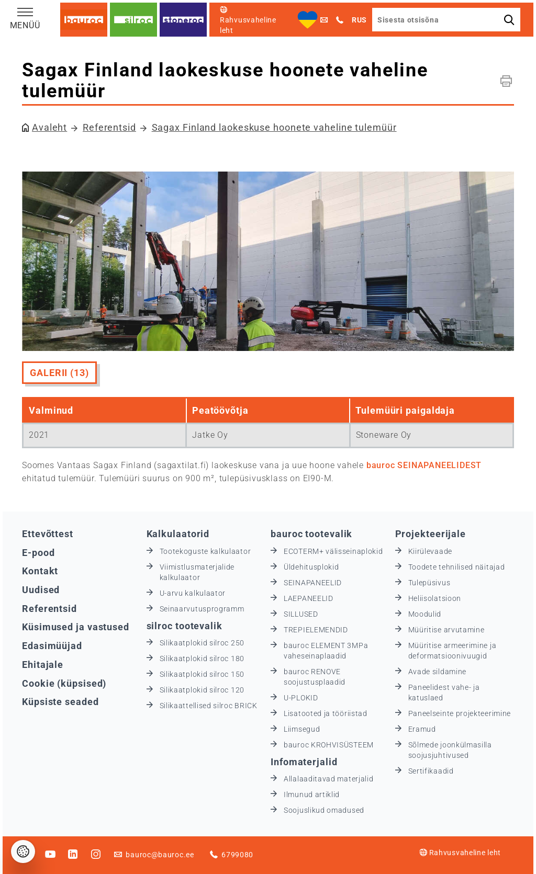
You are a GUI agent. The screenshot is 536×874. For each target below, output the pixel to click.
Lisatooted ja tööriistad (325, 713)
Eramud (422, 729)
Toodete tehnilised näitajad (456, 567)
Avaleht (49, 127)
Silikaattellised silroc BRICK (209, 705)
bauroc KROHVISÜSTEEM (329, 745)
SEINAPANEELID (313, 582)
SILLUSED (301, 614)
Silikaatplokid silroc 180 (202, 658)
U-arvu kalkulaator (193, 593)
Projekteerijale (430, 533)
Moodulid (425, 614)
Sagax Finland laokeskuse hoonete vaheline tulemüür (274, 127)
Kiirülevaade (430, 551)
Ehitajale (42, 664)
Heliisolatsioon (435, 598)
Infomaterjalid (304, 761)
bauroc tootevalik (311, 533)
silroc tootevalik (184, 625)
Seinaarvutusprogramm (202, 609)
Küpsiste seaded (60, 701)
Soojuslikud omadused (324, 810)
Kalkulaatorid (178, 533)
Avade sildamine (437, 671)
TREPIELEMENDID (316, 630)
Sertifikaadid (431, 771)
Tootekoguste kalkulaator (205, 551)
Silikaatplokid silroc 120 (202, 690)
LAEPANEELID (308, 598)
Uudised (41, 589)
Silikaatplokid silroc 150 (202, 674)
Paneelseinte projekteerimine (459, 713)
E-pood (38, 552)
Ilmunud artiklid (312, 794)
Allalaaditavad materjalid (329, 779)
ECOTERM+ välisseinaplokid (333, 551)
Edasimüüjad (52, 645)
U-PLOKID (301, 698)
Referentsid (109, 127)
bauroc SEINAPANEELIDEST (424, 465)
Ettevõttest (47, 533)
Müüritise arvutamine (446, 630)
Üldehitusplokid (311, 567)
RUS (359, 20)
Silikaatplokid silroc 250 (202, 643)
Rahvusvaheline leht (460, 852)
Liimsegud (302, 729)
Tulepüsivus (429, 582)
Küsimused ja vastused (75, 626)
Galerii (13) (59, 372)
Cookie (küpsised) (64, 683)
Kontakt (40, 570)
